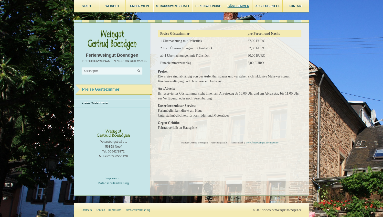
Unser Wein (139, 6)
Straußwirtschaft (173, 6)
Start (86, 6)
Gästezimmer (238, 6)
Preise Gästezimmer (95, 103)
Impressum (113, 178)
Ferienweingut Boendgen (112, 55)
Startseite (87, 210)
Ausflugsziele (267, 6)
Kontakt (296, 6)
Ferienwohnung (208, 6)
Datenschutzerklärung (113, 183)
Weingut (112, 6)
